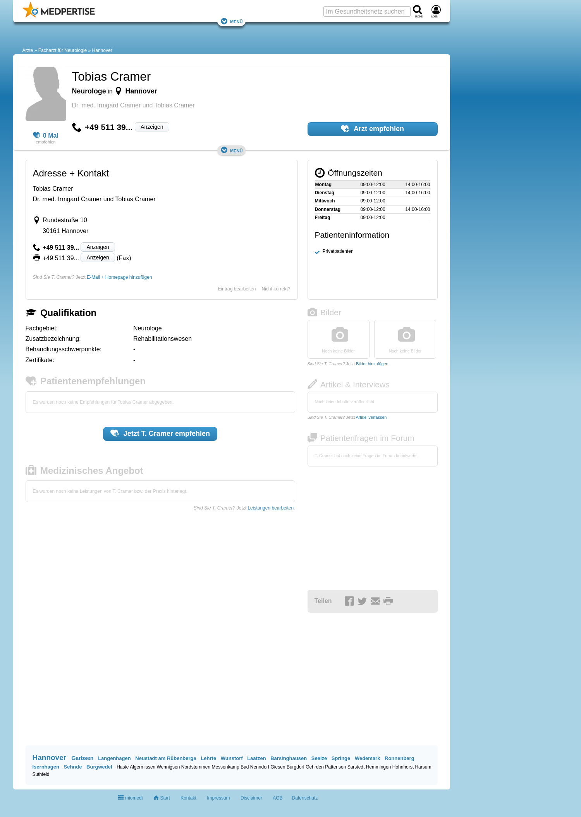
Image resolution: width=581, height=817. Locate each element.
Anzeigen (152, 127)
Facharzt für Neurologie (62, 50)
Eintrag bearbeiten (237, 289)
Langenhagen (114, 758)
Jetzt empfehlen (160, 433)
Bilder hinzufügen (372, 363)
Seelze (319, 758)
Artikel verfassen (371, 417)
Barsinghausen (288, 758)
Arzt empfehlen (372, 128)
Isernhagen (46, 767)
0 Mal (45, 135)
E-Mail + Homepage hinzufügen (119, 277)
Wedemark (367, 758)
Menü (231, 21)
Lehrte (208, 758)
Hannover (102, 50)
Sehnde (73, 767)
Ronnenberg (399, 758)
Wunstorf (232, 758)
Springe (341, 758)
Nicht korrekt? (275, 289)
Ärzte (27, 50)
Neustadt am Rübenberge (165, 758)
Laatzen (256, 758)
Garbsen (82, 758)
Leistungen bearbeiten (271, 508)
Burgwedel (99, 767)
